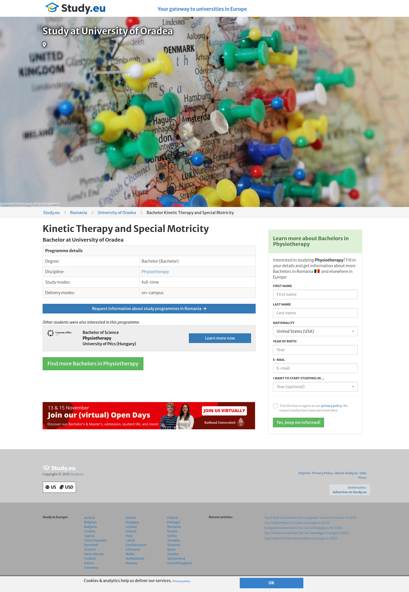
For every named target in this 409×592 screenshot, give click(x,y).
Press (362, 478)
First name (282, 286)
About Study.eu (346, 473)
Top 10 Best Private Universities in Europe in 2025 (300, 538)
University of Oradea (117, 212)
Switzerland (176, 558)
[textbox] (313, 387)
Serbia (172, 536)
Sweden (173, 554)
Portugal (173, 522)
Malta (130, 554)
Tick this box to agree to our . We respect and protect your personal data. (313, 408)
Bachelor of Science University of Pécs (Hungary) (109, 338)
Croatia (89, 531)
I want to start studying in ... (298, 378)
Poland (172, 518)
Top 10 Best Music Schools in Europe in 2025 (296, 523)
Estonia (89, 549)
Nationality (284, 323)
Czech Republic (95, 540)
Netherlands (135, 558)
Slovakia (173, 540)
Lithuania (133, 549)
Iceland (131, 527)
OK (272, 582)
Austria (89, 518)
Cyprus (89, 536)
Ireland (131, 531)
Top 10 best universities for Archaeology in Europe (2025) (306, 533)
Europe (5, 204)
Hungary (132, 522)
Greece (131, 518)
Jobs (363, 473)
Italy (129, 536)
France (89, 563)
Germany (91, 568)
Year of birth (285, 341)
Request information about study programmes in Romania (149, 308)
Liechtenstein (136, 545)
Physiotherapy (155, 271)
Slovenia (173, 545)
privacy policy (331, 406)
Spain (171, 549)
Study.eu (51, 212)
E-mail (279, 360)
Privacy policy (181, 581)
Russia (172, 531)
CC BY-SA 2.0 (39, 204)
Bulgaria (90, 527)
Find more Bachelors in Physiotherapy (93, 363)
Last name (282, 304)
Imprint (304, 473)
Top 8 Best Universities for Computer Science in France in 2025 (310, 518)
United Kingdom (179, 563)
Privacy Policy (322, 473)
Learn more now (220, 338)
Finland (89, 558)
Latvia (130, 540)
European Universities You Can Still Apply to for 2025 (303, 528)
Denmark (91, 545)
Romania (78, 212)
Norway (131, 563)
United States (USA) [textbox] (295, 331)
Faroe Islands (94, 554)
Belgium (90, 522)
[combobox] (315, 331)
